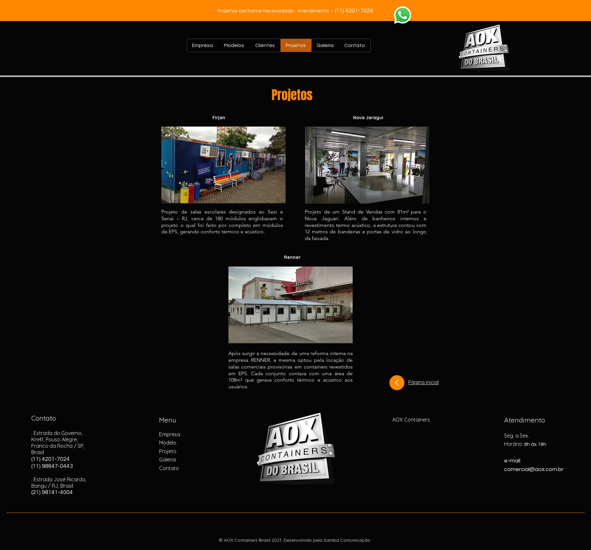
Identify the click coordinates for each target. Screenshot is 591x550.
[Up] (396, 382)
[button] (223, 165)
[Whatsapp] (402, 15)
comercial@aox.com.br (534, 469)
